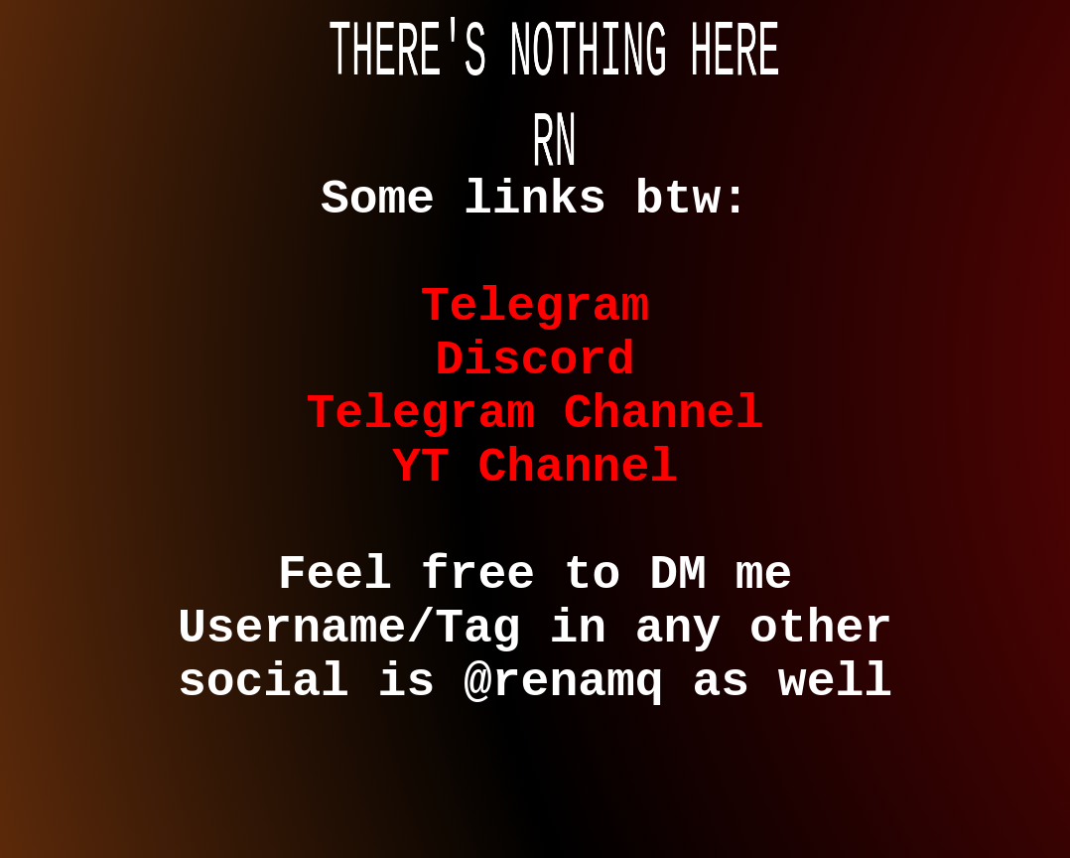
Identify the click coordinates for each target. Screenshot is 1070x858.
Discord (535, 398)
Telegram (535, 334)
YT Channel (535, 528)
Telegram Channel (535, 463)
